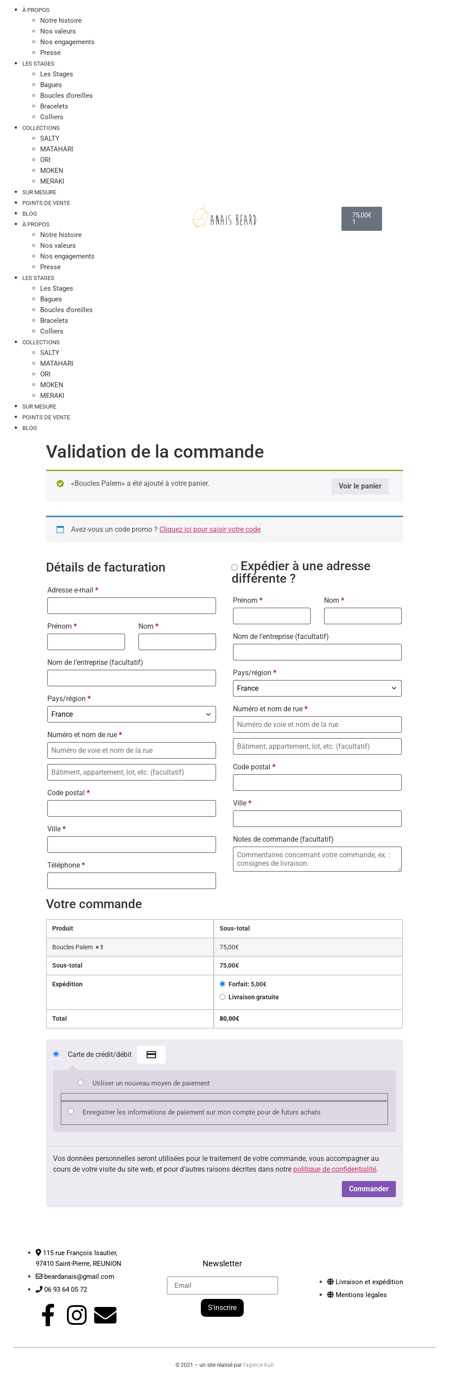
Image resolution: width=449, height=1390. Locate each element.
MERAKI (52, 396)
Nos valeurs (58, 31)
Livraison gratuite (254, 997)
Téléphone (66, 865)
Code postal (68, 793)
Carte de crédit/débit (117, 1055)
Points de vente (46, 203)
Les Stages (56, 74)
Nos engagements (67, 42)
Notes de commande (283, 839)
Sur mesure (39, 406)
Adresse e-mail (72, 590)
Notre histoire (61, 21)
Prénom (62, 626)
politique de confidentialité (334, 1169)
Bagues (51, 85)
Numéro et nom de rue (84, 734)
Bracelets (54, 106)
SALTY (49, 138)
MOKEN (51, 171)
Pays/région (69, 698)
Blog (29, 213)
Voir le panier (360, 486)
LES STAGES (38, 63)
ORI (45, 160)
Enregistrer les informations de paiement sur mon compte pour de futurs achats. (202, 1112)
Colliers (51, 331)
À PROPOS (36, 224)
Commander (369, 1189)
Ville (56, 829)
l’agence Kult (258, 1362)
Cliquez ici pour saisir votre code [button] (210, 529)
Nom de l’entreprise (95, 662)
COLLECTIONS (41, 128)
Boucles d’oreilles (66, 96)
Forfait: (247, 984)
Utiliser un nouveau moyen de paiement (151, 1083)
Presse (50, 267)
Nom (148, 626)
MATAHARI (56, 149)
